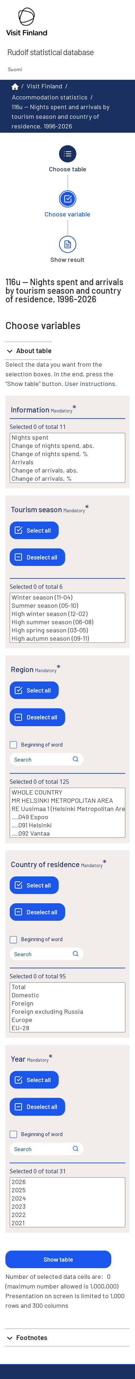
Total (67, 987)
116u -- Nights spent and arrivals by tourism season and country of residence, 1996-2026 (60, 116)
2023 (67, 1206)
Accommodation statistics (49, 97)
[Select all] (34, 530)
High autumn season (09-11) (67, 638)
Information (30, 409)
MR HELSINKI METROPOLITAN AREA (67, 800)
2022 (67, 1215)
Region (22, 669)
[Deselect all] (37, 557)
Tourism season (36, 509)
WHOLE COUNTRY (67, 792)
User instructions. (91, 383)
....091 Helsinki (67, 825)
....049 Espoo (67, 817)
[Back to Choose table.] (67, 159)
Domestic (67, 995)
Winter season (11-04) (67, 597)
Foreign (67, 1003)
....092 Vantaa (67, 833)
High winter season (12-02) (67, 614)
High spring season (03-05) (67, 630)
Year (18, 1058)
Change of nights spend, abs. (67, 445)
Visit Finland (44, 86)
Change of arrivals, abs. (67, 470)
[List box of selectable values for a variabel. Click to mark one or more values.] (67, 458)
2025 (67, 1190)
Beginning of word (42, 745)
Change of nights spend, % (67, 454)
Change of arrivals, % (67, 478)
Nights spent (67, 437)
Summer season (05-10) (67, 605)
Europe (67, 1020)
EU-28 (67, 1028)
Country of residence (45, 864)
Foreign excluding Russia (67, 1011)
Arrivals (67, 462)
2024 (67, 1198)
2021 (67, 1223)
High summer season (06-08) (67, 622)
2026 (67, 1182)
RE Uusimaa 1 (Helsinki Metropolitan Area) (67, 809)
